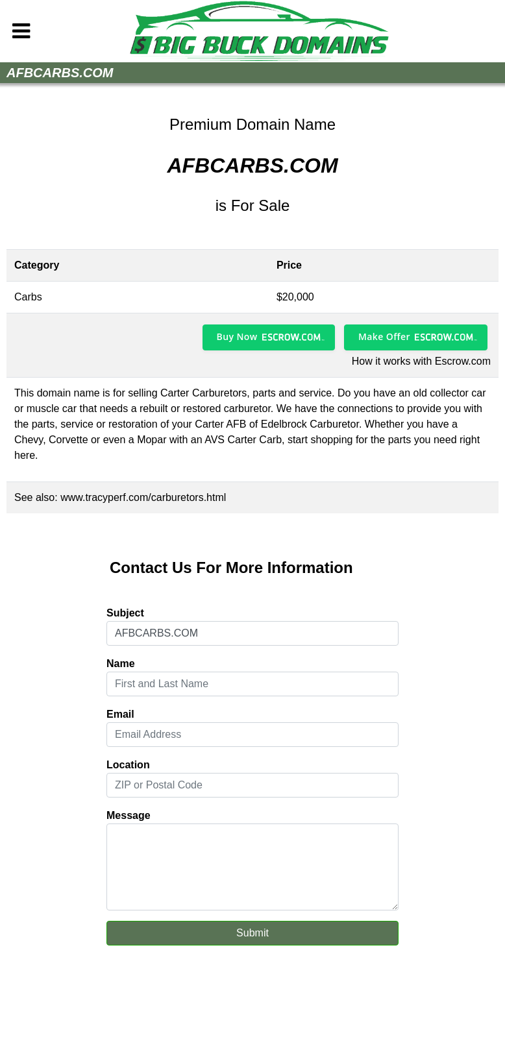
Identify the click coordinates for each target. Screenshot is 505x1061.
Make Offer (384, 336)
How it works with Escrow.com (421, 361)
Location (128, 764)
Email (120, 714)
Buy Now (237, 336)
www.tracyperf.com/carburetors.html (143, 497)
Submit (252, 932)
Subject (125, 612)
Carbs (28, 296)
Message (128, 815)
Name (120, 663)
